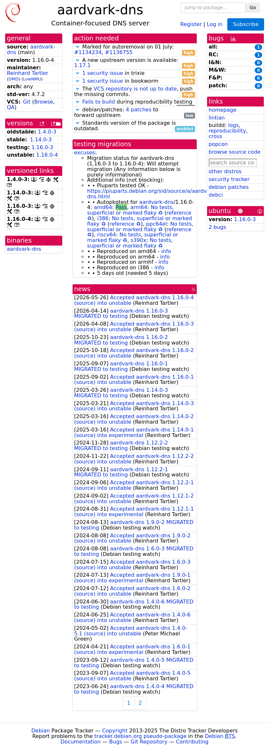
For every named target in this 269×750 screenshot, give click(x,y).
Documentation (81, 742)
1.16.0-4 (47, 155)
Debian (40, 731)
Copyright (114, 731)
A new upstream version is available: (134, 63)
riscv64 (106, 235)
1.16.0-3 (42, 147)
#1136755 (119, 52)
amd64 (103, 207)
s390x (138, 240)
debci (216, 195)
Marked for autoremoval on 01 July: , (134, 49)
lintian (217, 118)
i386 (102, 218)
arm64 (138, 207)
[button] (77, 47)
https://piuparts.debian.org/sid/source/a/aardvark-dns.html (152, 194)
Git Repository (149, 742)
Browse (43, 102)
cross (215, 136)
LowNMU (32, 79)
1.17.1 (82, 65)
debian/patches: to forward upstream (134, 112)
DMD (13, 79)
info (166, 251)
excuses (84, 152)
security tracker (229, 179)
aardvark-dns (24, 249)
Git (27, 102)
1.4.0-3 (47, 132)
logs (233, 125)
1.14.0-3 (41, 139)
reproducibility (227, 131)
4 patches (138, 109)
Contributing (192, 742)
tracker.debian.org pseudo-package (140, 736)
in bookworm (134, 81)
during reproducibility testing (134, 102)
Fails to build (98, 102)
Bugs (115, 742)
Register (191, 24)
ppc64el (156, 224)
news (82, 289)
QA (11, 107)
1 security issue (102, 73)
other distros (225, 171)
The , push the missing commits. (134, 91)
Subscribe (246, 24)
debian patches (229, 187)
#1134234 (88, 52)
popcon (218, 144)
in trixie (134, 73)
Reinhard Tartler (27, 73)
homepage (222, 110)
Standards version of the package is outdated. (134, 126)
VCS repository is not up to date (135, 89)
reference (178, 213)
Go (253, 7)
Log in (214, 24)
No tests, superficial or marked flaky (130, 210)
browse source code (235, 152)
